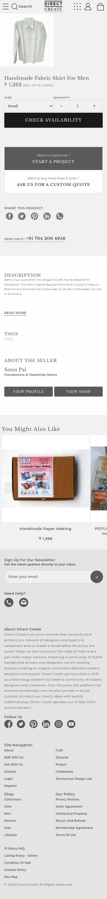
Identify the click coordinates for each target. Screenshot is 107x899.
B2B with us (13, 757)
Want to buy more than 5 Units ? (53, 182)
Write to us (24, 602)
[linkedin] (47, 216)
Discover (62, 757)
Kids (7, 828)
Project (61, 764)
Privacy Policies (67, 799)
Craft (59, 750)
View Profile (28, 392)
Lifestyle (10, 835)
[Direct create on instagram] (59, 724)
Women (10, 821)
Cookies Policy (15, 870)
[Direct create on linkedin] (47, 724)
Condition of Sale (17, 863)
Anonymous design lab (74, 779)
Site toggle (6, 6)
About (9, 750)
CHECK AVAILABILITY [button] (53, 120)
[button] (103, 488)
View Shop (78, 392)
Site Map (10, 877)
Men (7, 814)
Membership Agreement (74, 828)
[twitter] (22, 216)
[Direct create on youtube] (72, 724)
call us (9, 602)
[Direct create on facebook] (9, 724)
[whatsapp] (59, 216)
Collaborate (64, 772)
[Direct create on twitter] (22, 724)
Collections (12, 799)
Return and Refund (70, 821)
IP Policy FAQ (14, 848)
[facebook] (9, 216)
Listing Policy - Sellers (21, 856)
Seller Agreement (69, 806)
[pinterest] (34, 216)
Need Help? (35, 238)
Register (10, 786)
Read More (15, 313)
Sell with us (13, 764)
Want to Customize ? (53, 159)
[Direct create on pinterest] (34, 724)
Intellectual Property (71, 814)
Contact (10, 772)
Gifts (7, 806)
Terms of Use (66, 835)
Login (8, 779)
